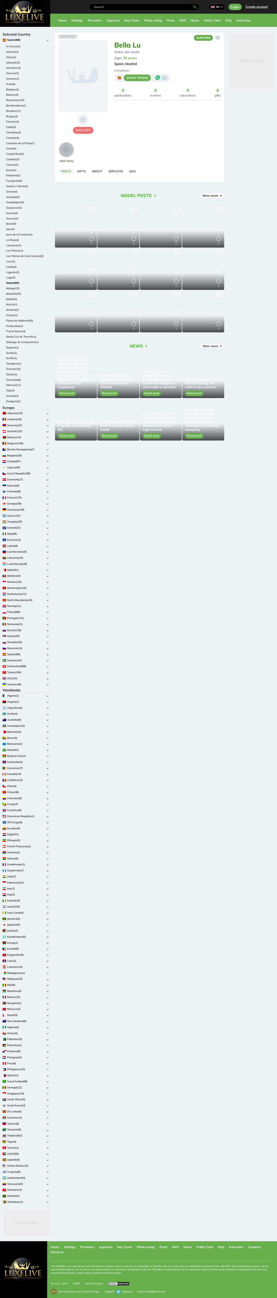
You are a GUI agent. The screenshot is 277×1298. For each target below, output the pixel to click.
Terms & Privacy (94, 1283)
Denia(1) (11, 170)
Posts (171, 20)
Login (235, 7)
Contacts (254, 1247)
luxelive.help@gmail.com (151, 1291)
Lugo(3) (10, 277)
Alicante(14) (13, 67)
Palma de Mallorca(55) (19, 320)
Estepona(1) (13, 175)
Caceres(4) (12, 121)
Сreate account (257, 7)
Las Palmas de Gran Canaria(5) (24, 256)
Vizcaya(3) (12, 395)
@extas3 (124, 1292)
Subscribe (201, 38)
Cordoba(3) (12, 159)
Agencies (113, 20)
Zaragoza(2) (13, 401)
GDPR (76, 1283)
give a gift (83, 130)
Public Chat (212, 20)
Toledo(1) (11, 374)
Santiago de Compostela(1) (22, 342)
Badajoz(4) (12, 89)
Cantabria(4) (13, 132)
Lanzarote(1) (13, 245)
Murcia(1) (11, 304)
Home (62, 20)
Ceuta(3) (11, 148)
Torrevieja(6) (13, 379)
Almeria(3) (12, 73)
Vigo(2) (10, 390)
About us (57, 1252)
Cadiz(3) (11, 127)
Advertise (243, 20)
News (195, 20)
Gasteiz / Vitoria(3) (17, 186)
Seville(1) (11, 358)
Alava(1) (11, 57)
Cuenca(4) (12, 164)
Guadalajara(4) (15, 202)
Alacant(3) (12, 51)
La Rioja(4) (12, 240)
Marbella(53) (13, 293)
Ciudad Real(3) (15, 153)
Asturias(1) (12, 78)
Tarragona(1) (13, 363)
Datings (77, 20)
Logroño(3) (12, 272)
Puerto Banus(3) (16, 331)
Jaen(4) (10, 229)
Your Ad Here (26, 1223)
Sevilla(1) (11, 352)
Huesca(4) (12, 218)
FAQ (228, 20)
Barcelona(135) (15, 100)
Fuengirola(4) (14, 180)
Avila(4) (10, 84)
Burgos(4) (12, 116)
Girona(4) (11, 191)
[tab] (68, 172)
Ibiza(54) (11, 223)
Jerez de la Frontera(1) (19, 234)
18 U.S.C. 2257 (59, 1283)
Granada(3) (13, 197)
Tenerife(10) (13, 369)
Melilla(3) (11, 299)
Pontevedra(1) (14, 326)
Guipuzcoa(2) (14, 207)
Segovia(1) (12, 347)
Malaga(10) (13, 288)
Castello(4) (12, 137)
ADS (182, 20)
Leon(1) (10, 261)
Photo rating (153, 20)
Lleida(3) (11, 266)
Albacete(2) (13, 62)
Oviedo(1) (12, 315)
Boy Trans (132, 20)
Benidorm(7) (13, 111)
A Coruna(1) (13, 46)
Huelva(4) (12, 213)
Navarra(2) (12, 309)
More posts (212, 198)
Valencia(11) (13, 385)
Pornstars (95, 20)
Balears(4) (12, 94)
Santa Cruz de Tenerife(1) (21, 336)
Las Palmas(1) (14, 250)
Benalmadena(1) (16, 105)
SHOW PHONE (137, 79)
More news (212, 348)
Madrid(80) (12, 282)
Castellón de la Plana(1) (20, 143)
